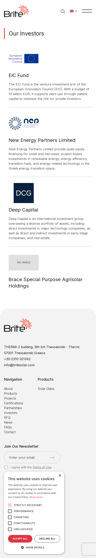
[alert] (34, 513)
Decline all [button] (47, 538)
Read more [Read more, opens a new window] (36, 497)
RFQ (7, 418)
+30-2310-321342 (17, 359)
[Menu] (87, 10)
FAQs (8, 427)
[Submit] (51, 458)
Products (10, 393)
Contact (10, 432)
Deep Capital (23, 210)
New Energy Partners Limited (42, 140)
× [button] (59, 475)
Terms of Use (42, 467)
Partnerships (13, 408)
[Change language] (73, 11)
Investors (10, 413)
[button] (34, 547)
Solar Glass (46, 389)
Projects (10, 398)
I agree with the (28, 467)
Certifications (13, 403)
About (8, 389)
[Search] (63, 11)
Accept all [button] (20, 538)
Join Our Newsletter (21, 446)
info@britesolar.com (19, 365)
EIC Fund (19, 75)
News (8, 422)
